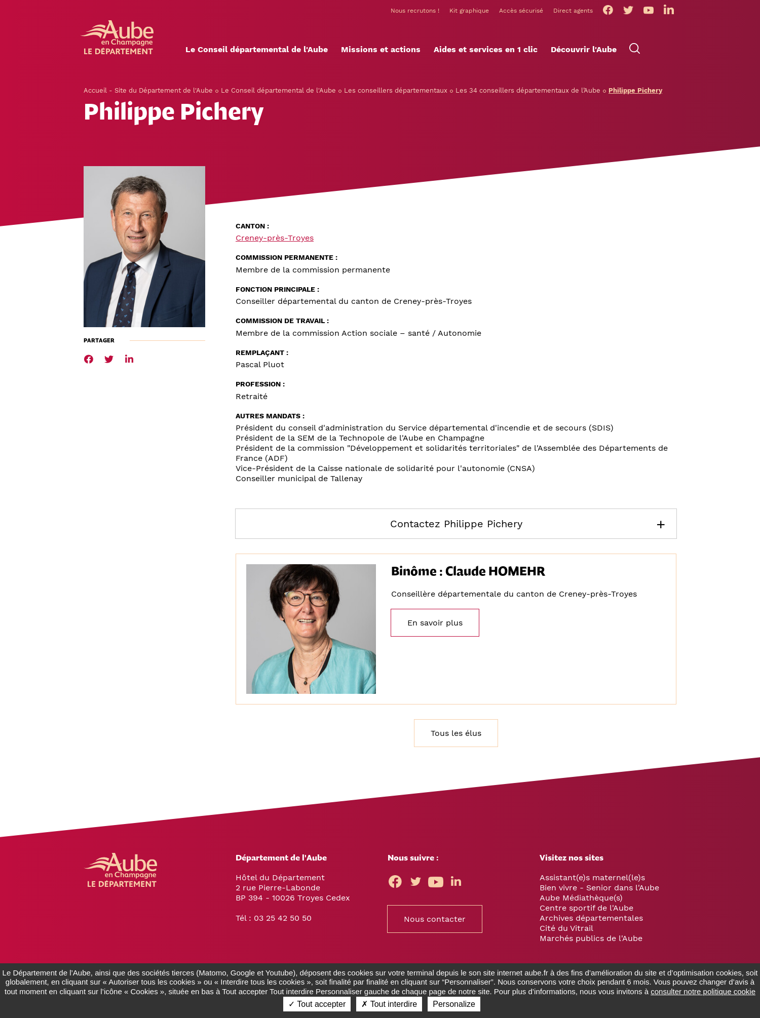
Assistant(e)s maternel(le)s (592, 878)
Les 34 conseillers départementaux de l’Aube (527, 91)
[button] (256, 51)
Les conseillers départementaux (395, 91)
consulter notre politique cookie (703, 991)
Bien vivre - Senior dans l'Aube (599, 888)
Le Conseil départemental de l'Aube (278, 91)
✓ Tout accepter (317, 1004)
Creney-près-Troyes (275, 239)
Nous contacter (435, 920)
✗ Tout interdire (389, 1004)
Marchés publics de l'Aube (591, 939)
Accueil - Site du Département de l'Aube (148, 91)
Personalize (454, 1004)
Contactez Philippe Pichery (456, 525)
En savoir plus (435, 624)
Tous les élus (456, 734)
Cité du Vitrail (566, 929)
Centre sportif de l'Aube (586, 909)
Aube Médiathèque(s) (581, 899)
